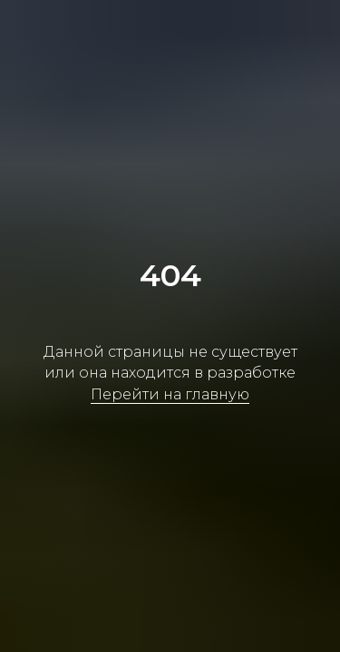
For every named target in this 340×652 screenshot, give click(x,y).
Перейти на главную (170, 394)
